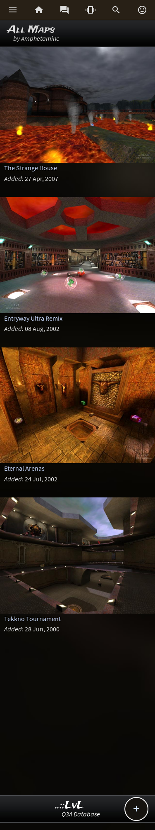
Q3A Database (81, 814)
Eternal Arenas (24, 468)
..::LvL (69, 805)
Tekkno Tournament (32, 618)
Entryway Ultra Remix (33, 318)
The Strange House (30, 168)
